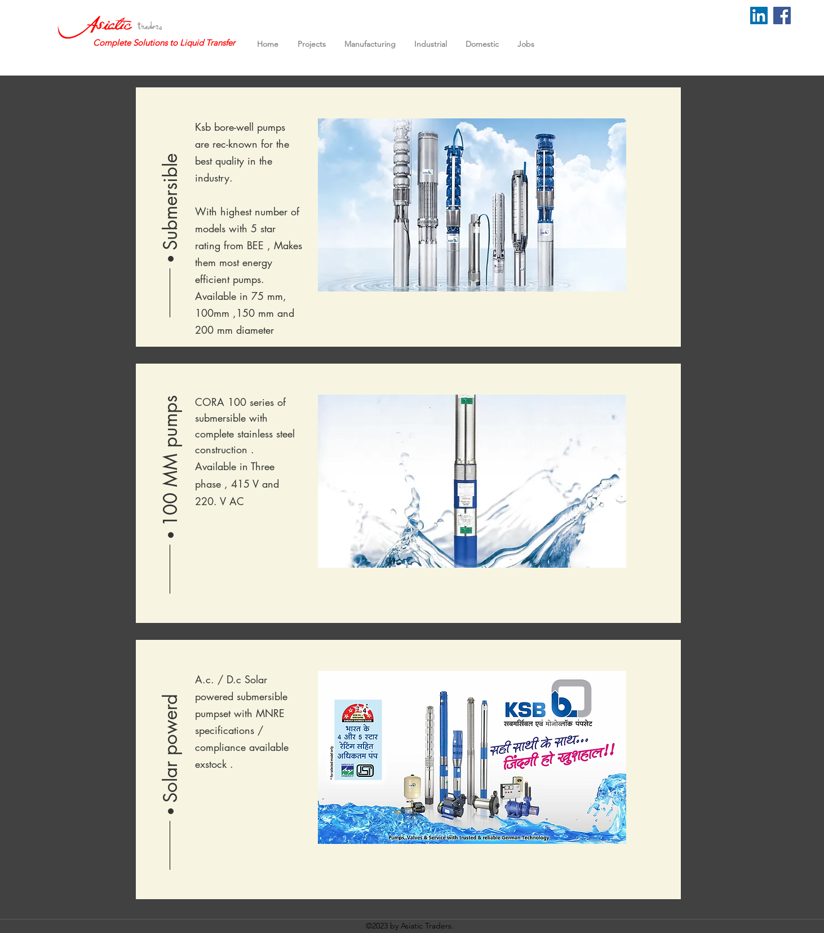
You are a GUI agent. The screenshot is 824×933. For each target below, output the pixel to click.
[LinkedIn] (759, 15)
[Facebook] (782, 15)
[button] (170, 184)
